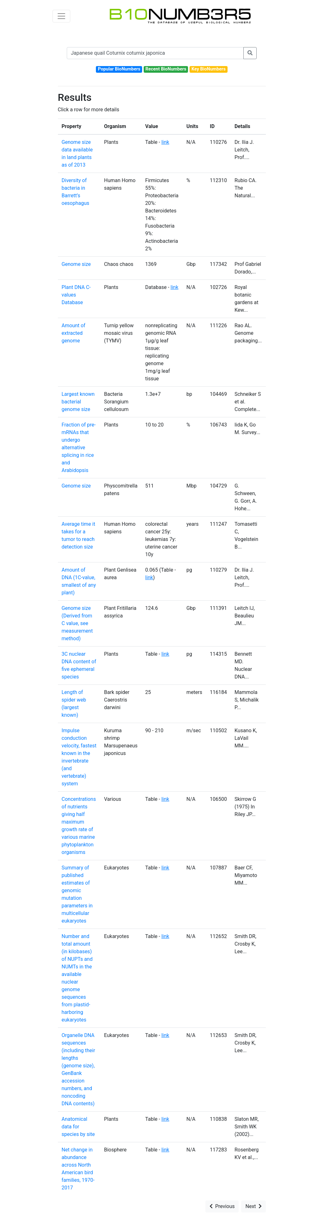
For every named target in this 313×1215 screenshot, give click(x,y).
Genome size (76, 264)
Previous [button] (222, 1206)
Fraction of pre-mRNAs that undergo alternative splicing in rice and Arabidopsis (79, 447)
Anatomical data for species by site (78, 1126)
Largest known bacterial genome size (78, 401)
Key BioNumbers (208, 69)
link (165, 142)
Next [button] (253, 1206)
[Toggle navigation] (61, 16)
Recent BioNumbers (166, 69)
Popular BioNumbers (119, 69)
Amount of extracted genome (73, 333)
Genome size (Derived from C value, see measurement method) (77, 623)
